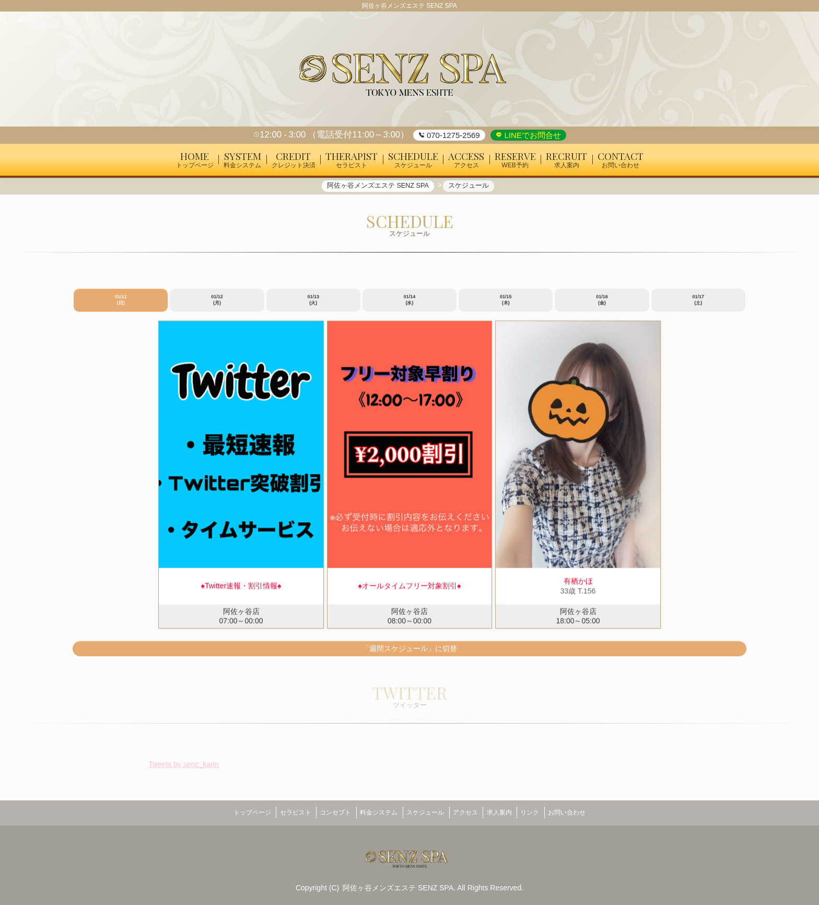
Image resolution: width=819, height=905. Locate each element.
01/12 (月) (217, 304)
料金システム (373, 812)
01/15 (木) (506, 304)
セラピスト (279, 812)
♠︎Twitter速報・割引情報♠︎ (241, 590)
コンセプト (324, 812)
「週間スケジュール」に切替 (409, 652)
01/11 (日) (121, 304)
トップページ (230, 812)
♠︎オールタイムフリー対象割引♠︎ (409, 590)
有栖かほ (578, 585)
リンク (546, 812)
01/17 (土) (699, 304)
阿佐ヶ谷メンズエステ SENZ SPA (398, 884)
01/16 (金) (602, 304)
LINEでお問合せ (531, 135)
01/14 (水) (410, 304)
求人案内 (510, 812)
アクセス (470, 812)
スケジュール (425, 812)
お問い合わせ (588, 812)
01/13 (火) (313, 304)
